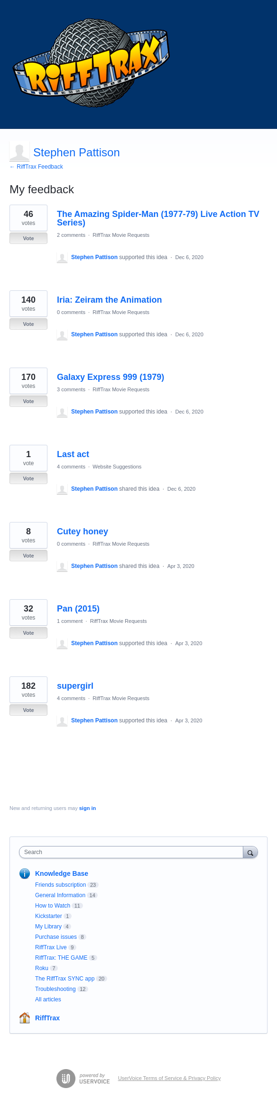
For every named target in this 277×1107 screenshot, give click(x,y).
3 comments (71, 389)
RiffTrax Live (51, 947)
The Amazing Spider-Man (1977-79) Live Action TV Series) (158, 218)
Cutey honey (82, 531)
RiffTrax (47, 1018)
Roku (41, 968)
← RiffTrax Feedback (36, 166)
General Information (60, 895)
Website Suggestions (116, 466)
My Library (48, 926)
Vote (28, 238)
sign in (87, 808)
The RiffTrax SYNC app (64, 978)
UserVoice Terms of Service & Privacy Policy (169, 1078)
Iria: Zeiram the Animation (109, 300)
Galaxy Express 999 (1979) (110, 377)
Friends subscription (60, 885)
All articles (48, 999)
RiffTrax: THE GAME (61, 957)
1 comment (70, 621)
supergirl (75, 686)
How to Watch (52, 905)
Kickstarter (48, 916)
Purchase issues (56, 937)
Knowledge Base (61, 873)
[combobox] (133, 852)
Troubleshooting (55, 989)
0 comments (71, 312)
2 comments (71, 235)
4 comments (71, 466)
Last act (73, 454)
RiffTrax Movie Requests (120, 235)
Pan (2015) (78, 608)
